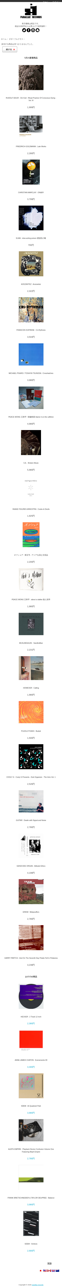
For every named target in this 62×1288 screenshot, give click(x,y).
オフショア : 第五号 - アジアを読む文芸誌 (31, 555)
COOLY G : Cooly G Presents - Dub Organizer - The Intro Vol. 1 (31, 777)
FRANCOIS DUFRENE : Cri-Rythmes (31, 330)
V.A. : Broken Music (31, 463)
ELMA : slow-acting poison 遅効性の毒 (31, 238)
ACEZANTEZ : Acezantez (31, 284)
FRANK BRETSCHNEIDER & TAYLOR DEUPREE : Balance (31, 1198)
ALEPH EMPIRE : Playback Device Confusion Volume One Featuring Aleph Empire (31, 1150)
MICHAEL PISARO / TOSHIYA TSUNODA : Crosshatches (31, 373)
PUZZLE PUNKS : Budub (31, 731)
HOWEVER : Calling (31, 688)
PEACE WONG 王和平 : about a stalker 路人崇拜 (31, 599)
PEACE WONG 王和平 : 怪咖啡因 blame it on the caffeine (31, 417)
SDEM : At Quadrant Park (31, 1106)
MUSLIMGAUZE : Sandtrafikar (31, 643)
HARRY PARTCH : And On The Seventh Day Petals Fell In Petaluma (31, 958)
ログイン (56, 2)
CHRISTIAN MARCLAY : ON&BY (31, 192)
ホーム (46, 2)
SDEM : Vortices (31, 1244)
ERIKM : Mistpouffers (31, 912)
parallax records (37, 1285)
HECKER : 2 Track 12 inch (31, 1017)
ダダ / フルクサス (16, 39)
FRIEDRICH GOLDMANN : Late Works (31, 146)
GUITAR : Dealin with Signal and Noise (31, 820)
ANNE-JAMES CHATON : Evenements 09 (31, 1060)
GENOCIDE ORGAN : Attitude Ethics (31, 866)
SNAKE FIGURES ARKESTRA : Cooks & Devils (30, 509)
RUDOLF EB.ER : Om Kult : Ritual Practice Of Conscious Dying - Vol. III (31, 99)
